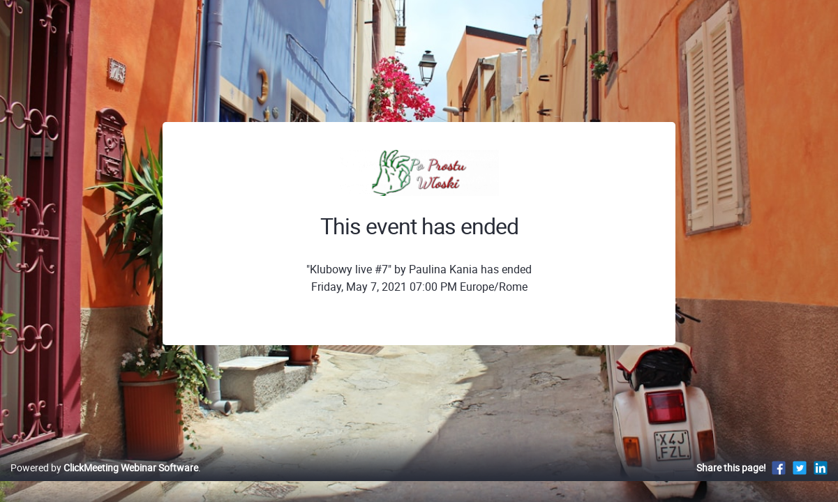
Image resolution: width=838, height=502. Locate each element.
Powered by (104, 482)
